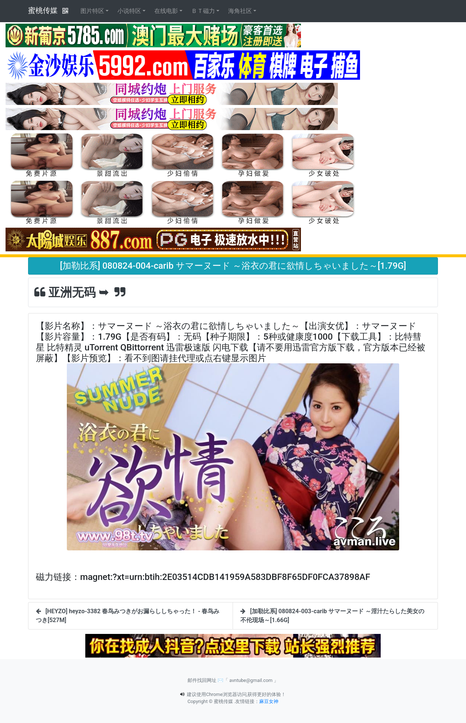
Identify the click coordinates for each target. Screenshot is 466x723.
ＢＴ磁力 (203, 10)
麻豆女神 (268, 701)
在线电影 (166, 10)
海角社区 (240, 10)
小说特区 (129, 10)
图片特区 (92, 10)
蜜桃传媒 (43, 10)
